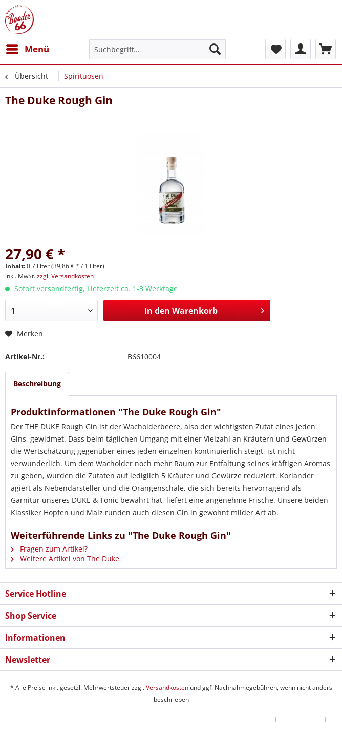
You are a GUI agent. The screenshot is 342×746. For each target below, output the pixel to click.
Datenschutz (301, 720)
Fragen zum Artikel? (49, 549)
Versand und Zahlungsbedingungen (159, 720)
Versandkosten (167, 687)
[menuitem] (27, 49)
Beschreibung (37, 383)
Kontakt (81, 720)
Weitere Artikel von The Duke (65, 558)
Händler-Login (36, 720)
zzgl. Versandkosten (65, 276)
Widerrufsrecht (247, 720)
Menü (27, 48)
